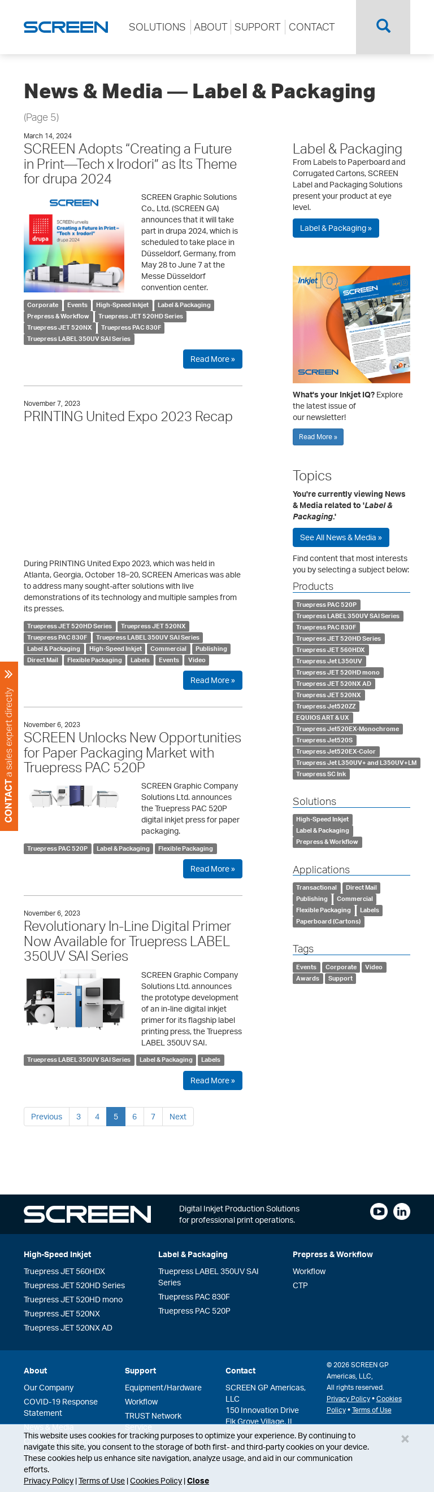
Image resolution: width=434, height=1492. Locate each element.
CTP (300, 1285)
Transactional (316, 887)
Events (77, 305)
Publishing (211, 649)
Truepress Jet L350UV (329, 661)
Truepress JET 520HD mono (338, 672)
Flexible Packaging (94, 660)
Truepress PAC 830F (131, 327)
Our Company (48, 1387)
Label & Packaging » (336, 228)
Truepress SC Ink (321, 774)
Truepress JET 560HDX (330, 650)
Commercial (168, 649)
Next (178, 1116)
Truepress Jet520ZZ (325, 706)
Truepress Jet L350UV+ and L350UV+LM (356, 763)
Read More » (212, 359)
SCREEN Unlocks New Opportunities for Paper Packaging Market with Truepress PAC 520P (132, 752)
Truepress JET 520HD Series (140, 316)
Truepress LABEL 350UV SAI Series (79, 339)
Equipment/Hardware (163, 1387)
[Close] (405, 1438)
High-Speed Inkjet (122, 305)
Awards (307, 978)
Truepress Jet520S (324, 740)
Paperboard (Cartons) (328, 921)
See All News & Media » (341, 537)
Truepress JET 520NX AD (333, 684)
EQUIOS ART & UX (322, 717)
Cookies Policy (156, 1480)
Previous (46, 1116)
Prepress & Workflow (58, 316)
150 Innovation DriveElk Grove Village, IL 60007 (262, 1421)
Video (197, 660)
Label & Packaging (184, 305)
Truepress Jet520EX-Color (336, 751)
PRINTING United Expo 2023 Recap (128, 416)
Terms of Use (102, 1480)
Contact (240, 1370)
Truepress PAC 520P (57, 848)
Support (340, 978)
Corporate (42, 305)
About (35, 1370)
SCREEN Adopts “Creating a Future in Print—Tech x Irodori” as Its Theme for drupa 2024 (130, 163)
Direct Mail (42, 660)
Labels (140, 660)
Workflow (309, 1271)
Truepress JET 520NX (59, 327)
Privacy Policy (48, 1480)
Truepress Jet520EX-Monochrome (347, 729)
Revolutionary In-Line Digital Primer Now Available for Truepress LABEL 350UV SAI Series (127, 940)
